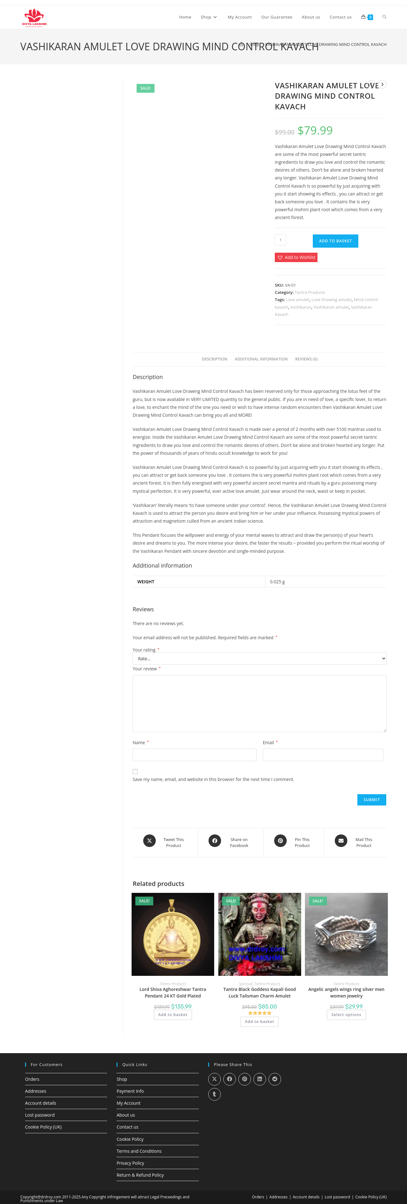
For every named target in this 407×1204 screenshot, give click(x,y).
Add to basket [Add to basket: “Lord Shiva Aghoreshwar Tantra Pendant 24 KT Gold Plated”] (172, 1011)
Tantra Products (310, 292)
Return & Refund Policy (140, 1171)
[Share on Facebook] (231, 840)
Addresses (35, 1087)
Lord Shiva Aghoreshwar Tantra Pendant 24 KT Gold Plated (172, 988)
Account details (40, 1099)
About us (126, 1111)
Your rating (146, 650)
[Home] (241, 44)
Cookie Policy (130, 1135)
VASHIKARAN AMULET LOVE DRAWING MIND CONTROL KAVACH (326, 44)
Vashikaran (300, 307)
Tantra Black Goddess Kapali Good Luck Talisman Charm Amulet (259, 988)
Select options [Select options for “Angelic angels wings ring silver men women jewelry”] (346, 1011)
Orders (32, 1075)
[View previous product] (371, 84)
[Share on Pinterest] (294, 840)
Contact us (127, 1123)
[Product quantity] (280, 239)
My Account (128, 1099)
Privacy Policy (130, 1160)
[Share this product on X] (165, 840)
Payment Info (130, 1087)
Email (270, 742)
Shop (122, 1075)
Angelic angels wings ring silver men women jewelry (346, 988)
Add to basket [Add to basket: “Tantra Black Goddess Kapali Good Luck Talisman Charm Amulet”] (259, 1018)
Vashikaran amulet (331, 307)
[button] (296, 257)
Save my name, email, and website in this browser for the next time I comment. (213, 779)
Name (141, 742)
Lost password (40, 1111)
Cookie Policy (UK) (43, 1123)
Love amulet (297, 299)
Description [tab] (214, 359)
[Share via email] (355, 840)
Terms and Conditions (139, 1147)
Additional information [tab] (261, 359)
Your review (146, 669)
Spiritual (245, 980)
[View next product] (382, 84)
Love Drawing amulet (332, 299)
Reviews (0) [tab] (306, 359)
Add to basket (335, 241)
